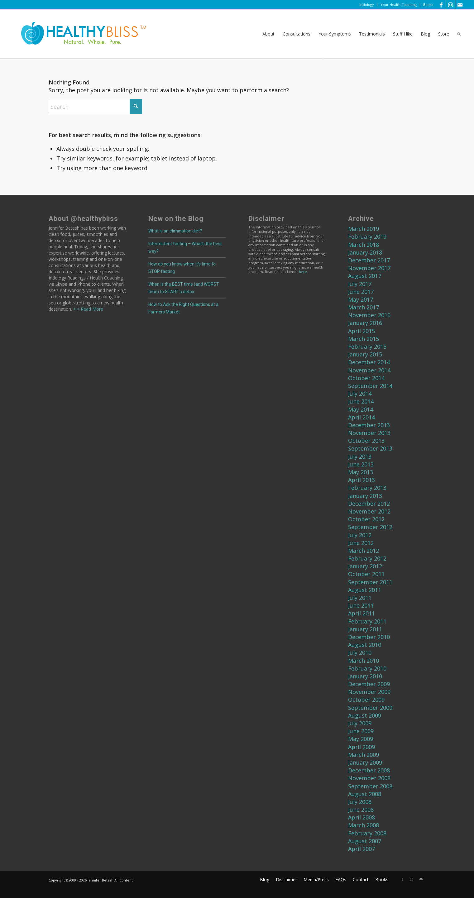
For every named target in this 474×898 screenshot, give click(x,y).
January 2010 (365, 676)
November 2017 (369, 268)
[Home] (79, 34)
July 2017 (359, 284)
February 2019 (367, 236)
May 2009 (360, 739)
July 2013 (359, 456)
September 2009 (370, 707)
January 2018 (365, 252)
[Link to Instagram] (450, 4)
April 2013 (361, 480)
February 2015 (367, 346)
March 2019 (363, 228)
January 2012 (365, 566)
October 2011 (366, 574)
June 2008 (361, 809)
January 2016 (365, 323)
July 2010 (359, 652)
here (303, 271)
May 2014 (360, 409)
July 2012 (359, 535)
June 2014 (361, 401)
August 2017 (364, 275)
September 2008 (370, 786)
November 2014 (369, 370)
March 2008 (363, 825)
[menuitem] (366, 4)
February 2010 (367, 668)
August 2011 (364, 590)
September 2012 (370, 527)
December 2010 (369, 637)
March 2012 (363, 550)
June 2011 (361, 605)
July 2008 (359, 801)
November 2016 (369, 315)
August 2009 (364, 715)
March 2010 (363, 660)
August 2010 (364, 644)
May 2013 (360, 472)
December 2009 (369, 684)
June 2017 (361, 291)
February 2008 (367, 833)
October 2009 (366, 699)
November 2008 (369, 778)
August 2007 (364, 841)
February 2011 (367, 621)
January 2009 (365, 762)
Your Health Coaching (399, 4)
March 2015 (363, 338)
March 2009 (363, 754)
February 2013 (367, 487)
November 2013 (369, 433)
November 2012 (369, 511)
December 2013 (369, 425)
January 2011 (365, 629)
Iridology (366, 4)
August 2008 (364, 794)
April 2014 (361, 417)
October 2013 (366, 440)
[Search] (459, 34)
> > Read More (87, 309)
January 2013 (365, 495)
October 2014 (366, 378)
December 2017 (369, 260)
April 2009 (361, 747)
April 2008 (361, 817)
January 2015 (365, 354)
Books (428, 4)
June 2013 (361, 464)
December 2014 (369, 362)
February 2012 (367, 558)
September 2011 (370, 582)
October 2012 (366, 519)
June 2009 (361, 731)
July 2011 (359, 597)
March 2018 (363, 244)
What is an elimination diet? (175, 230)
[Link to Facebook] (441, 4)
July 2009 (359, 723)
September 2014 (370, 385)
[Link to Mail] (460, 4)
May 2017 (360, 299)
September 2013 (370, 448)
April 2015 (361, 331)
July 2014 (359, 393)
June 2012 (361, 543)
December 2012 (369, 503)
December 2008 (369, 770)
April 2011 (361, 613)
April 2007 (361, 849)
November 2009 (369, 691)
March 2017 (363, 307)
